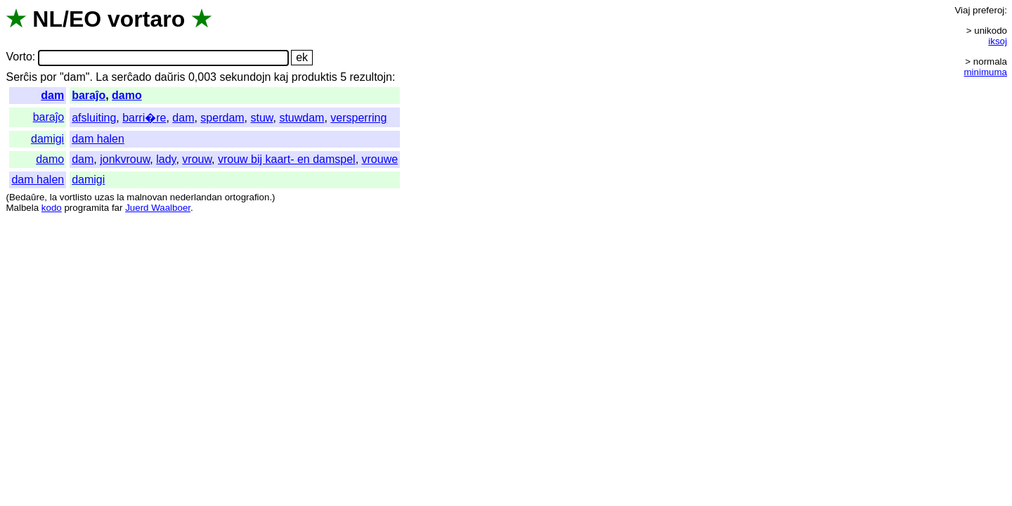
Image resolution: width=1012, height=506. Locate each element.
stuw (262, 118)
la (53, 197)
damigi (47, 139)
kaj (281, 77)
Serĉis (21, 77)
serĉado (132, 77)
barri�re (144, 118)
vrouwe (380, 159)
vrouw (197, 159)
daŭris (170, 77)
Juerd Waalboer (157, 207)
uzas (104, 197)
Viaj (962, 10)
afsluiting (94, 118)
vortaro (146, 19)
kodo (51, 207)
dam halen (98, 139)
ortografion (247, 197)
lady (166, 159)
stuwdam (301, 118)
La (102, 77)
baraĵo (88, 95)
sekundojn (245, 77)
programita (86, 207)
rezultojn (370, 77)
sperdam (222, 118)
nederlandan (196, 197)
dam (52, 95)
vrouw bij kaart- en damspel (287, 159)
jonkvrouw (125, 159)
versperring (358, 118)
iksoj (997, 41)
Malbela (22, 207)
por (48, 77)
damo (127, 95)
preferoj (988, 10)
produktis (314, 77)
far (117, 207)
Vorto (19, 57)
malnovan (146, 197)
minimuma (985, 72)
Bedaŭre (26, 197)
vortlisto (76, 197)
